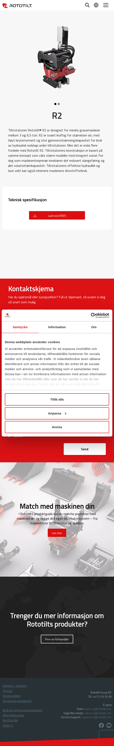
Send (84, 449)
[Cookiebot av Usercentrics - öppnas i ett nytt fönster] (90, 315)
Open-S (8, 725)
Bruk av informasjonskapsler (22, 710)
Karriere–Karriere (15, 685)
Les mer (57, 532)
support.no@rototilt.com (96, 717)
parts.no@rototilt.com (98, 709)
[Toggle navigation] (105, 5)
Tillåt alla (57, 399)
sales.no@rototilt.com (97, 713)
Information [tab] (57, 327)
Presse (7, 690)
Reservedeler (12, 695)
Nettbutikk (10, 720)
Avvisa (57, 427)
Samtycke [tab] (20, 327)
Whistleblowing (13, 715)
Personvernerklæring (17, 700)
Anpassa (57, 413)
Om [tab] (94, 327)
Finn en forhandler (57, 639)
